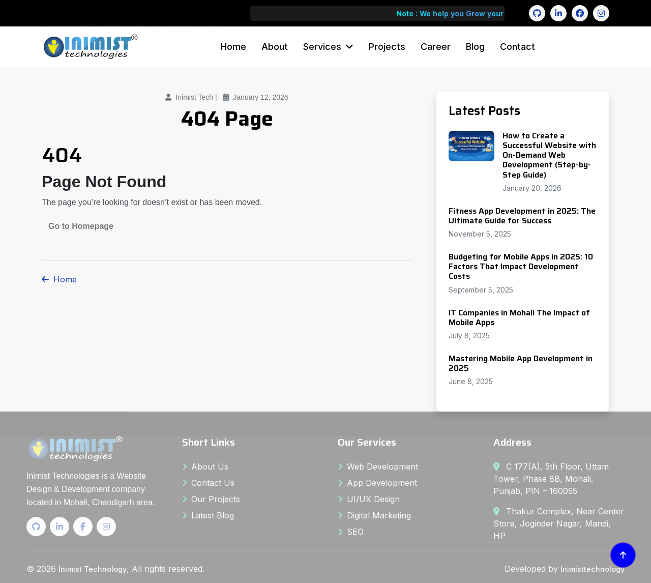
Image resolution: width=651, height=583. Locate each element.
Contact (517, 46)
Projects (387, 46)
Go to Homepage (80, 226)
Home (233, 46)
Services (322, 46)
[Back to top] (623, 555)
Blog (475, 46)
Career (436, 46)
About (274, 46)
